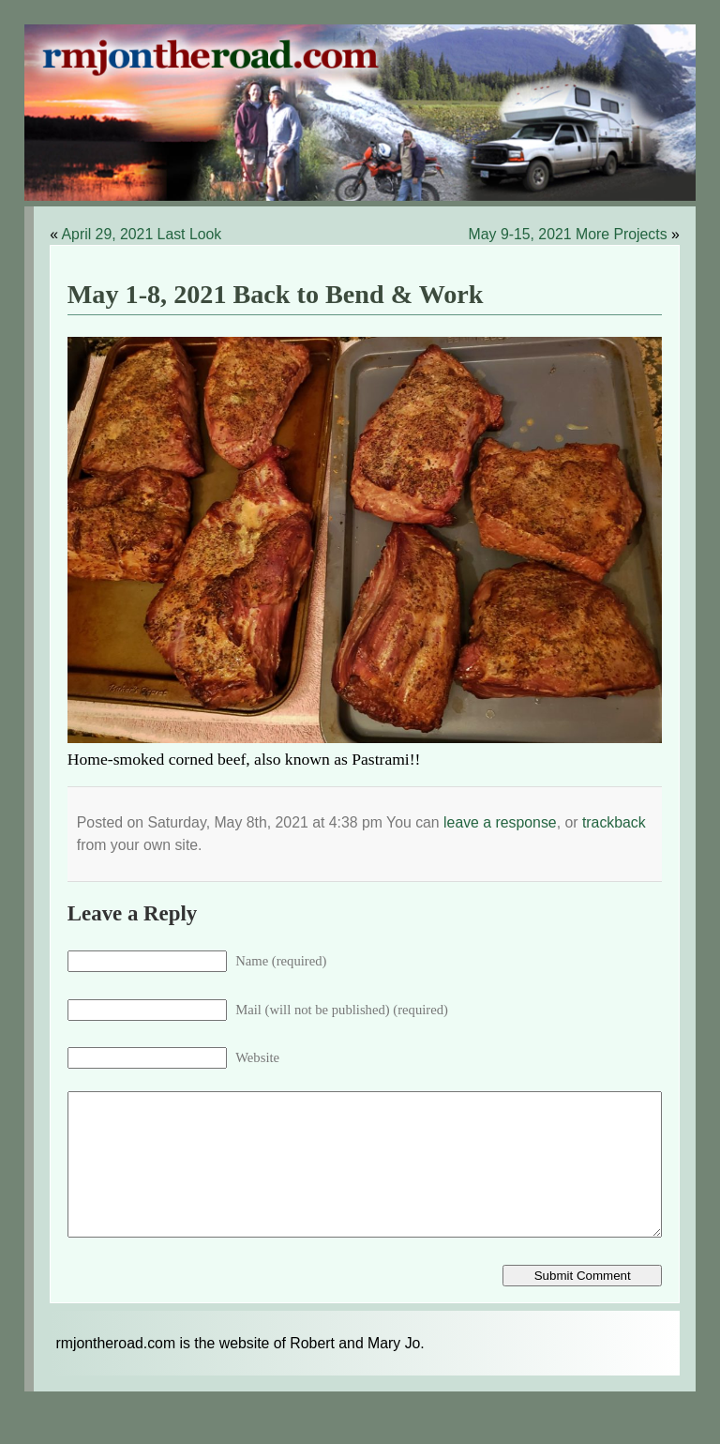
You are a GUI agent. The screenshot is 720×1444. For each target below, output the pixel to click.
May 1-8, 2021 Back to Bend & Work (276, 294)
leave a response (500, 822)
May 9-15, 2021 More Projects (568, 234)
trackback (614, 822)
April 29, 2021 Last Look (142, 234)
